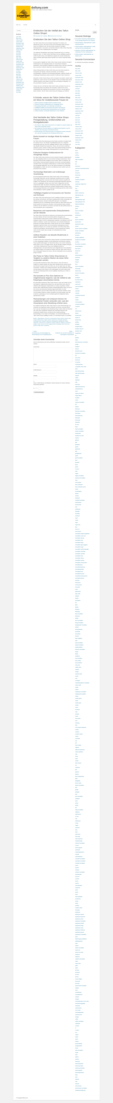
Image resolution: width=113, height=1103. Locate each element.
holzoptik (77, 511)
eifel (76, 382)
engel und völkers (79, 393)
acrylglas (77, 157)
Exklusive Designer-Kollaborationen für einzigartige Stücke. (49, 104)
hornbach (77, 515)
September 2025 (79, 84)
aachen (77, 155)
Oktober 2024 (78, 108)
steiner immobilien (79, 947)
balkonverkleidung (79, 204)
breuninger (77, 268)
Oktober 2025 (78, 82)
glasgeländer (78, 453)
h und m (77, 469)
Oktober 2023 (78, 135)
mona (76, 707)
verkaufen (77, 1005)
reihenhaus (78, 821)
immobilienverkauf (79, 578)
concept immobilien (79, 304)
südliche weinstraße (80, 959)
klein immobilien (79, 613)
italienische (78, 591)
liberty (76, 653)
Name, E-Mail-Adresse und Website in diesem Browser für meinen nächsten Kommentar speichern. (51, 383)
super (76, 961)
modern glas (78, 702)
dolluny (45, 35)
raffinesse (63, 322)
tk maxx (77, 974)
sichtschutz (78, 898)
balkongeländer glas (80, 199)
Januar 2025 (78, 102)
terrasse (77, 970)
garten (76, 446)
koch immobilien (79, 620)
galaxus (77, 440)
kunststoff (77, 631)
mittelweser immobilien (80, 691)
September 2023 (79, 137)
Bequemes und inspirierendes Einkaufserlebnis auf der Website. (50, 109)
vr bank (77, 1030)
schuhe (46, 324)
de (75, 335)
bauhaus (77, 213)
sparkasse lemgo (79, 925)
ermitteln (77, 397)
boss (76, 264)
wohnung (77, 1061)
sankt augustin (78, 847)
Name (35, 364)
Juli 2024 (77, 115)
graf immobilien (79, 457)
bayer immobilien (79, 219)
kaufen (76, 598)
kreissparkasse (78, 629)
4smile (76, 152)
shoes (76, 892)
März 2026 (77, 70)
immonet (77, 580)
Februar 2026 (78, 73)
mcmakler (77, 680)
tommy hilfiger (78, 979)
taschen (35, 325)
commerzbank (78, 302)
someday (77, 910)
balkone (77, 197)
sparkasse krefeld (79, 923)
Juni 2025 (77, 91)
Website (35, 375)
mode (76, 700)
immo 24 (77, 529)
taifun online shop (65, 324)
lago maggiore (78, 638)
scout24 (77, 878)
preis (76, 800)
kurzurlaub (77, 633)
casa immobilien (79, 286)
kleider (76, 607)
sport (76, 936)
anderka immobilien (80, 179)
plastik (76, 789)
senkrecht (77, 887)
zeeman (77, 1083)
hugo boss (77, 524)
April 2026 (77, 68)
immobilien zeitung (79, 560)
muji (76, 711)
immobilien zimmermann (81, 562)
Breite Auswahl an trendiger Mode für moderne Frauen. (48, 102)
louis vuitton (78, 660)
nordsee (77, 731)
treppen (77, 988)
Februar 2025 (78, 99)
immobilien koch (79, 540)
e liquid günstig (78, 364)
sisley (76, 903)
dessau (77, 348)
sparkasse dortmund (80, 916)
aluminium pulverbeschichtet (82, 168)
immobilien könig (79, 542)
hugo (76, 522)
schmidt (77, 854)
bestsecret (77, 250)
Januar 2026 (78, 75)
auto (76, 188)
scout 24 (77, 876)
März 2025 (77, 97)
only (76, 754)
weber (76, 1036)
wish (76, 1054)
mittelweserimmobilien (80, 694)
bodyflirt (77, 259)
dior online (77, 357)
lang (76, 640)
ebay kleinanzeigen (79, 373)
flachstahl (77, 417)
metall (76, 687)
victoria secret (78, 1014)
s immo (77, 845)
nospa (76, 736)
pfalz (76, 778)
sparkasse (77, 912)
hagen (76, 473)
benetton (77, 235)
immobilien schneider (80, 551)
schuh (76, 865)
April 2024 (77, 122)
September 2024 (79, 111)
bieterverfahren (79, 255)
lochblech (77, 656)
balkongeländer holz (80, 201)
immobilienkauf (78, 564)
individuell (44, 321)
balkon (76, 190)
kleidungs (77, 611)
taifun (36, 318)
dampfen (77, 324)
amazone (77, 172)
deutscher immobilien (80, 353)
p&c (76, 769)
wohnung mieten (79, 1065)
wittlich (76, 1057)
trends (42, 325)
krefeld (76, 627)
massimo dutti (78, 674)
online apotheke (79, 751)
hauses (77, 495)
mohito (76, 705)
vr (75, 1028)
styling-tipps (58, 324)
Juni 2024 (77, 117)
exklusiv (49, 319)
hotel (76, 518)
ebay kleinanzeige (79, 371)
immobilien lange (79, 547)
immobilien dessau (79, 538)
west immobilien (79, 1050)
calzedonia (77, 282)
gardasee (77, 444)
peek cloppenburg (79, 776)
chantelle (77, 290)
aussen (77, 186)
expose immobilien (79, 402)
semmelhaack (78, 885)
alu (76, 164)
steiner (76, 945)
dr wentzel (77, 362)
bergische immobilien (80, 239)
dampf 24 (77, 317)
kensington (77, 600)
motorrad (77, 709)
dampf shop (78, 319)
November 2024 (79, 106)
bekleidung (77, 233)
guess (76, 466)
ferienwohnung (78, 415)
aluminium (77, 166)
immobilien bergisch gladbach (82, 533)
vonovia (77, 1025)
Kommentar (36, 346)
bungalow (77, 277)
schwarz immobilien (80, 872)
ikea (76, 527)
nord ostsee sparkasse (80, 727)
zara (76, 1081)
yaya (76, 1074)
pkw (76, 787)
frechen (77, 437)
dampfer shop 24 (79, 328)
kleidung (77, 609)
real (76, 818)
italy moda (77, 593)
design (76, 344)
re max (77, 816)
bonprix (77, 262)
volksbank (77, 1023)
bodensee (77, 257)
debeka (77, 337)
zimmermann (78, 1085)
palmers (77, 771)
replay (76, 825)
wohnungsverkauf (79, 1072)
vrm (76, 1032)
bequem (62, 318)
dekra (76, 340)
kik (76, 602)
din (76, 355)
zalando (77, 1079)
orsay (76, 756)
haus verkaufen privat (80, 486)
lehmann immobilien (80, 649)
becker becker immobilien (81, 228)
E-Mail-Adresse (37, 369)
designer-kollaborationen (38, 319)
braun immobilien (79, 266)
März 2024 (77, 124)
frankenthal (78, 433)
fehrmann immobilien (80, 411)
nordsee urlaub (78, 734)
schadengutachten (79, 852)
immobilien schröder (80, 553)
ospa (76, 758)
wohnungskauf (78, 1070)
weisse (77, 1041)
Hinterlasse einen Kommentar (55, 35)
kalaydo (77, 596)
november (77, 738)
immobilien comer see (80, 535)
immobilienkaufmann (80, 567)
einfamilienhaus (79, 388)
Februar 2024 (78, 126)
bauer (76, 208)
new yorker (77, 718)
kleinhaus (77, 616)
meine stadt (78, 685)
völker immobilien (79, 1021)
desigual (77, 346)
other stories (78, 763)
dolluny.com (39, 7)
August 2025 (78, 86)
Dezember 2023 (79, 131)
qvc (76, 807)
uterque (77, 996)
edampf (77, 375)
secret (76, 881)
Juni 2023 (77, 144)
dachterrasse (78, 311)
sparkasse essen (79, 918)
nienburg (77, 723)
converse (77, 306)
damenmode (78, 315)
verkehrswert (78, 1008)
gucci (76, 464)
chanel (76, 288)
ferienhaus (77, 413)
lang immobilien (79, 642)
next (76, 720)
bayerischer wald (79, 224)
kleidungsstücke (55, 321)
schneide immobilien (80, 858)
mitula (76, 696)
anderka (77, 177)
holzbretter (77, 509)
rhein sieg (77, 836)
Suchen (77, 30)
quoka (76, 805)
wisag (76, 1052)
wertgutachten (78, 1045)
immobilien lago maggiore (81, 544)
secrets (77, 883)
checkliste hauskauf (80, 295)
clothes (77, 299)
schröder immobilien (80, 863)
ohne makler (78, 745)
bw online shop (78, 279)
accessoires (47, 318)
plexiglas (77, 792)
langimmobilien (78, 647)
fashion (77, 406)
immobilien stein (79, 555)
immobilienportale (79, 569)
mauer (76, 676)
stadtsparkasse (79, 941)
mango (77, 671)
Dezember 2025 (79, 77)
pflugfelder (77, 780)
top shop (77, 983)
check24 (77, 293)
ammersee (77, 175)
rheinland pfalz (78, 840)
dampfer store (78, 331)
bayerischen (78, 221)
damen (77, 313)
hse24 (76, 520)
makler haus (78, 667)
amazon (77, 170)
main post (77, 665)
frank (76, 426)
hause (76, 489)
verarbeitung (46, 325)
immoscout (77, 582)
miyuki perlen (78, 698)
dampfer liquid (78, 326)
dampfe (77, 322)
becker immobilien (79, 230)
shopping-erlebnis (52, 324)
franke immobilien (79, 431)
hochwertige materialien (62, 319)
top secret (77, 981)
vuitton (76, 1034)
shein (76, 890)
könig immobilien (79, 622)
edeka (76, 377)
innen (76, 589)
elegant (45, 319)
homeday (77, 513)
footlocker (77, 422)
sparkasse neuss (79, 927)
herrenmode (78, 504)
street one (77, 950)
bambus (77, 206)
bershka (77, 242)
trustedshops (78, 992)
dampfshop (78, 333)
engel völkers (78, 395)
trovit (76, 990)
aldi (76, 161)
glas (76, 451)
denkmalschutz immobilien (81, 342)
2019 (76, 150)
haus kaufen (78, 482)
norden (77, 729)
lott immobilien (78, 658)
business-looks (68, 318)
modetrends (48, 322)
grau (76, 460)
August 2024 (78, 113)
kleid (76, 604)
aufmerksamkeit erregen (55, 318)
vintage (77, 1016)
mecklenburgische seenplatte (82, 682)
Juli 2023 (77, 142)
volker (76, 1019)
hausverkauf (78, 502)
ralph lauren (78, 814)
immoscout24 (78, 584)
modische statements (56, 322)
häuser (77, 493)
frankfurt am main (79, 435)
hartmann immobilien (80, 478)
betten (76, 253)
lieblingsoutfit (61, 321)
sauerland (77, 849)
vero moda (77, 1010)
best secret (77, 248)
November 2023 (79, 133)
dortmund (77, 359)
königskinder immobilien (81, 625)
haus (76, 480)
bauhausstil (78, 215)
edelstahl (77, 380)
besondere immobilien (80, 244)
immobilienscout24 (79, 573)
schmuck (42, 324)
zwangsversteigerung (80, 1090)
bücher (77, 275)
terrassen (77, 972)
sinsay (76, 901)
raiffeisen (77, 812)
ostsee (76, 760)
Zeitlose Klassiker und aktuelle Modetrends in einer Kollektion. (50, 110)
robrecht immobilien (80, 843)
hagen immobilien (79, 475)
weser (76, 1048)
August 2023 (78, 139)
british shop (78, 270)
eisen (76, 391)
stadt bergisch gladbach (81, 938)
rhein (76, 832)
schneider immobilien (80, 861)
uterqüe (77, 999)
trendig (38, 325)
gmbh (76, 455)
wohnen (77, 1059)
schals (38, 324)
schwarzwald (78, 874)
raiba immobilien (79, 809)
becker (76, 226)
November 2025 (79, 79)
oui (76, 765)
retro (76, 829)
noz (76, 740)
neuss (76, 716)
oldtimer (77, 747)
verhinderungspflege (80, 1003)
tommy (76, 976)
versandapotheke (79, 1012)
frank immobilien (79, 429)
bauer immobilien (79, 210)
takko (76, 967)
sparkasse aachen (79, 914)
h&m (76, 471)
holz (76, 507)
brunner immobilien (79, 273)
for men (77, 424)
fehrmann (77, 409)
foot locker (77, 420)
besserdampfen (79, 246)
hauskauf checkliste (80, 500)
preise (76, 803)
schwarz (77, 869)
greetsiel (77, 462)
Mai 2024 (77, 120)
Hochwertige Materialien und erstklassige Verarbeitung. (48, 106)
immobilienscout (79, 571)
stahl (76, 943)
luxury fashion (78, 662)
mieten (76, 689)
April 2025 (77, 95)
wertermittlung (78, 1043)
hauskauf (77, 498)
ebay (76, 368)
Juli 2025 (77, 88)
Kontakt (25, 24)
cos (76, 308)
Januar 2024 (78, 128)
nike (76, 725)
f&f (76, 404)
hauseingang (78, 491)
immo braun (78, 531)
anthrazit (77, 181)
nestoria (77, 714)
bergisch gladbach (79, 237)
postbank (77, 798)
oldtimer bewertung (79, 749)
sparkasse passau (79, 932)
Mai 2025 (77, 93)
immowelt (77, 587)
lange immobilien (79, 645)
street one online (79, 952)
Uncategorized (78, 994)
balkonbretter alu (79, 195)
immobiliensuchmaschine (81, 576)
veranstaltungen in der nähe (82, 1001)
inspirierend (48, 321)
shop (76, 894)
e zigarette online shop (80, 366)
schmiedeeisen (78, 856)
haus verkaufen (79, 484)
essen (76, 400)
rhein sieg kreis (79, 838)
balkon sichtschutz (79, 193)
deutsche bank (78, 351)
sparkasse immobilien (80, 921)
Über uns (18, 24)
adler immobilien (79, 159)
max (76, 678)
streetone (77, 954)
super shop (78, 963)
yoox (76, 1077)
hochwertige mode (37, 321)
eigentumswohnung (80, 386)
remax (76, 823)
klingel (76, 618)
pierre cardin (78, 783)
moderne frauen (42, 322)
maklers (77, 669)
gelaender (77, 449)
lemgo (76, 651)
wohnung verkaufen (80, 1068)
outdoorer (77, 767)
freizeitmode (54, 319)
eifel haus (77, 384)
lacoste (77, 636)
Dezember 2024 (79, 104)
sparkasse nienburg (80, 930)
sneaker (77, 905)
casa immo (77, 284)
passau (77, 774)
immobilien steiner (79, 558)
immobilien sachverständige (82, 549)
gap (76, 442)
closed (76, 297)
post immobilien (79, 796)
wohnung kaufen (79, 1063)
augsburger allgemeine (80, 184)
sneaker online (78, 907)
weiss (76, 1039)
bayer (76, 217)
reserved (77, 827)
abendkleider (41, 318)
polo (76, 794)
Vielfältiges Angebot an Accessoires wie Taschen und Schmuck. (50, 107)
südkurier (77, 956)
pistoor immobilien (79, 785)
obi (76, 743)
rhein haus (77, 834)
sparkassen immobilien (80, 934)
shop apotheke (78, 896)
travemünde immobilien (80, 985)
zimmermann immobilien (81, 1088)
